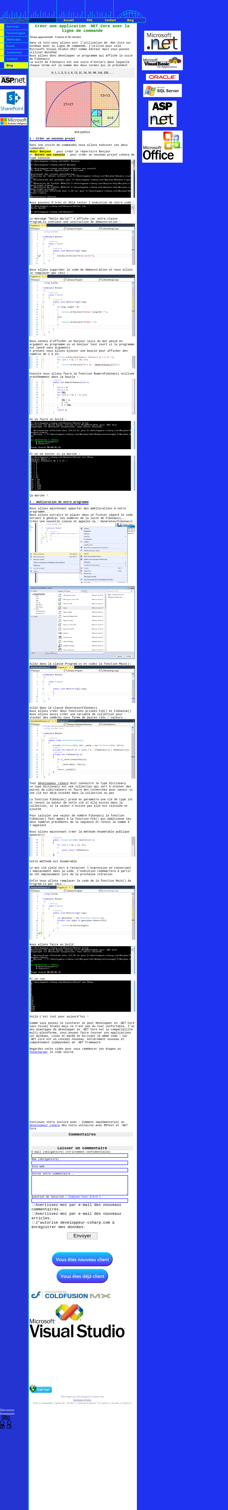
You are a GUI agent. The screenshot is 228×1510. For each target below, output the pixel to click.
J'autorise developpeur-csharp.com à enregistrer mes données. (73, 1298)
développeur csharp (44, 1190)
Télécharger (38, 1115)
